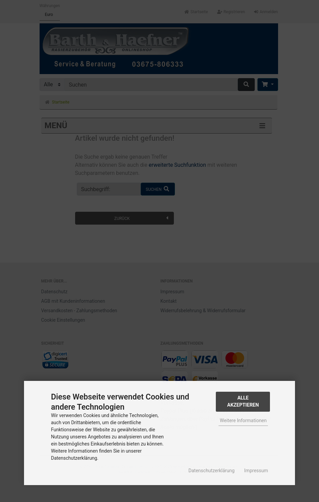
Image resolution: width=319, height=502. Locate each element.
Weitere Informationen (243, 420)
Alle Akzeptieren (243, 401)
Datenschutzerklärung (211, 470)
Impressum (256, 470)
